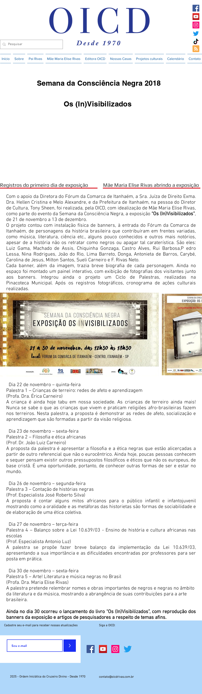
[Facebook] (196, 8)
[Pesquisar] (31, 44)
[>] (69, 645)
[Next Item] (195, 335)
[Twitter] (196, 33)
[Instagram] (196, 25)
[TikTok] (196, 42)
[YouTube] (196, 16)
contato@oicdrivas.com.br (116, 677)
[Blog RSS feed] (196, 49)
